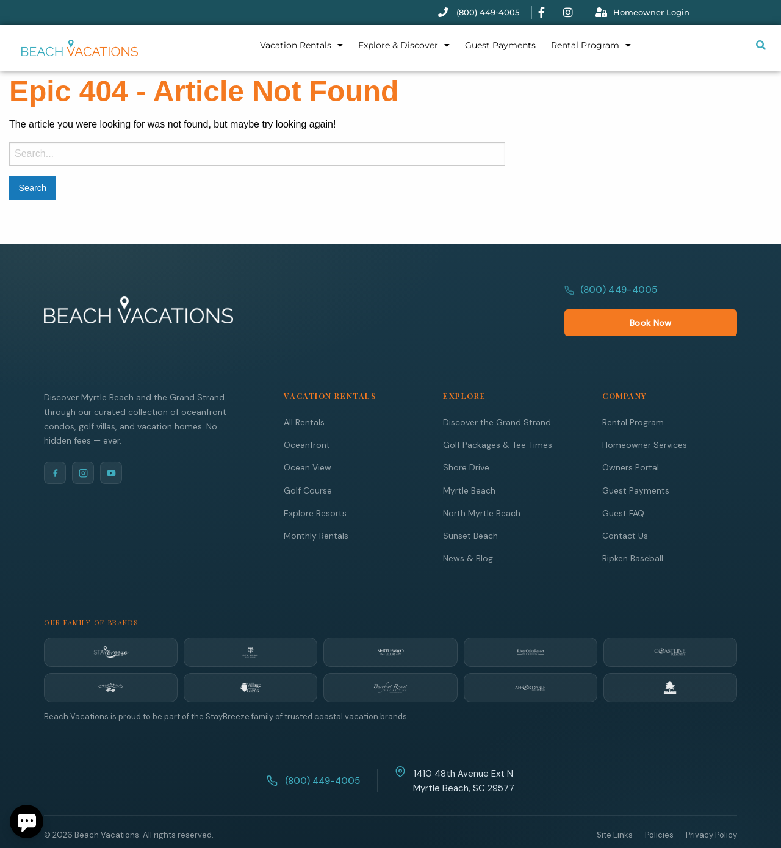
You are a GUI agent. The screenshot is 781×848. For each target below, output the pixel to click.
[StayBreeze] (111, 626)
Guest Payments (500, 45)
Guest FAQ (623, 486)
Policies (659, 809)
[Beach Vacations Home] (138, 296)
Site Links (615, 809)
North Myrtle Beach (481, 486)
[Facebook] (55, 447)
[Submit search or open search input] (761, 45)
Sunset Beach (470, 509)
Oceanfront (307, 419)
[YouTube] (111, 447)
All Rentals (304, 395)
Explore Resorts (315, 486)
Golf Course (308, 464)
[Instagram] (83, 447)
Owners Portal (630, 441)
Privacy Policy (711, 809)
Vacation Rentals (301, 45)
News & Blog (468, 532)
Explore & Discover (404, 45)
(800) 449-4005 (611, 296)
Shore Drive (466, 441)
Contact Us (625, 509)
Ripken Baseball (632, 532)
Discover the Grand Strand (497, 395)
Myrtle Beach (469, 464)
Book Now (703, 296)
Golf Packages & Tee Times (497, 419)
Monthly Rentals (316, 509)
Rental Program (591, 45)
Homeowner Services (644, 419)
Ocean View (307, 441)
